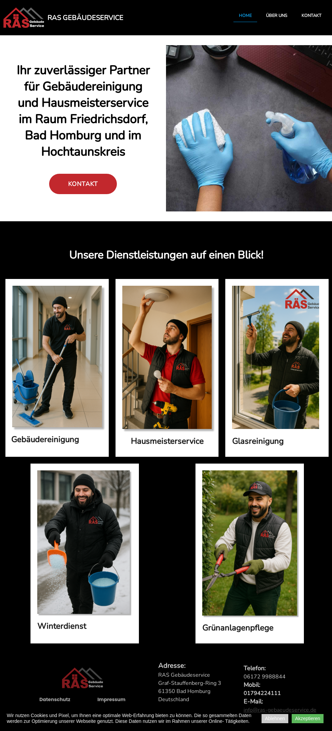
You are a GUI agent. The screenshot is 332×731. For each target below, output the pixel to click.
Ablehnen (275, 718)
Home (245, 16)
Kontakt (311, 16)
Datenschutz (54, 702)
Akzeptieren (307, 718)
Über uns (276, 16)
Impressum (111, 702)
